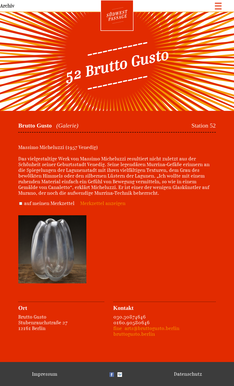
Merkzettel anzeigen (102, 203)
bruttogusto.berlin (134, 334)
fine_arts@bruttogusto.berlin (146, 328)
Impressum (44, 374)
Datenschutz (188, 374)
